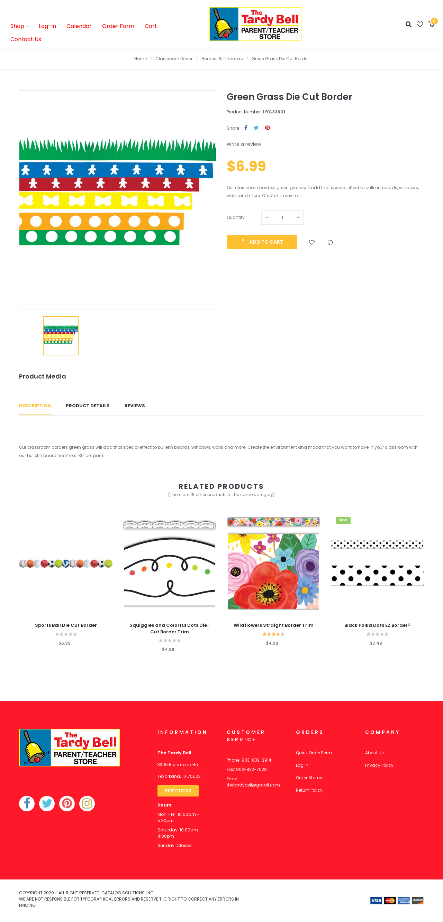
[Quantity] (282, 217)
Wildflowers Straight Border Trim (274, 625)
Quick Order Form (314, 753)
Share (245, 128)
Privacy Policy (379, 765)
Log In (302, 765)
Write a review (244, 144)
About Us (374, 753)
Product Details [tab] (88, 405)
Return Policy (309, 790)
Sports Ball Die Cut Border (66, 625)
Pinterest (267, 128)
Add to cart (262, 242)
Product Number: (244, 112)
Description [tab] (35, 405)
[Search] (377, 24)
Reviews (135, 405)
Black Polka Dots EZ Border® (377, 625)
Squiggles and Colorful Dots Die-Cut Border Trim (169, 628)
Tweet (256, 128)
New (343, 520)
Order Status (309, 778)
